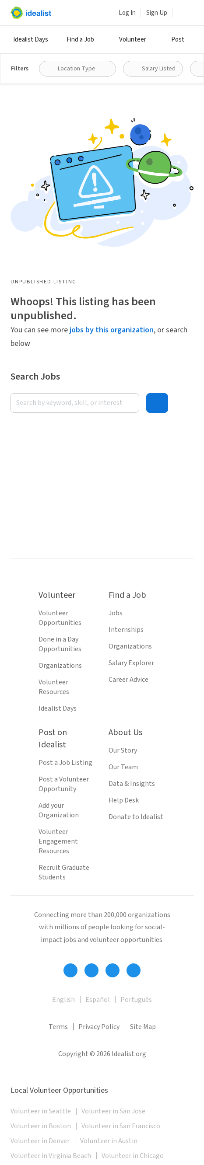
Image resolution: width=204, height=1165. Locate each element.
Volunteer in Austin (108, 1141)
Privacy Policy (99, 1027)
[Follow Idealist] (70, 970)
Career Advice (128, 679)
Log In (127, 12)
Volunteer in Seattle (41, 1111)
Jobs (116, 613)
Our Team (123, 767)
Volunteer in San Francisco (120, 1126)
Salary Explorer (131, 663)
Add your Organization (59, 810)
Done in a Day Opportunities (60, 644)
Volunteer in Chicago (133, 1156)
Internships (126, 630)
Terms (58, 1027)
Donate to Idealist (136, 817)
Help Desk (124, 800)
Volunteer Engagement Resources (58, 841)
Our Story (123, 750)
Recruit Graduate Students (64, 872)
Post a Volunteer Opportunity (64, 784)
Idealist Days (30, 39)
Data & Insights (132, 783)
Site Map (143, 1027)
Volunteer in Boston (41, 1126)
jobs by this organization (112, 329)
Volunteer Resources (54, 687)
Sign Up (156, 12)
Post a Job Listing (65, 762)
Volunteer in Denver (40, 1141)
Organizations (60, 665)
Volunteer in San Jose (113, 1111)
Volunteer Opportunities (60, 618)
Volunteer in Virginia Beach (51, 1156)
